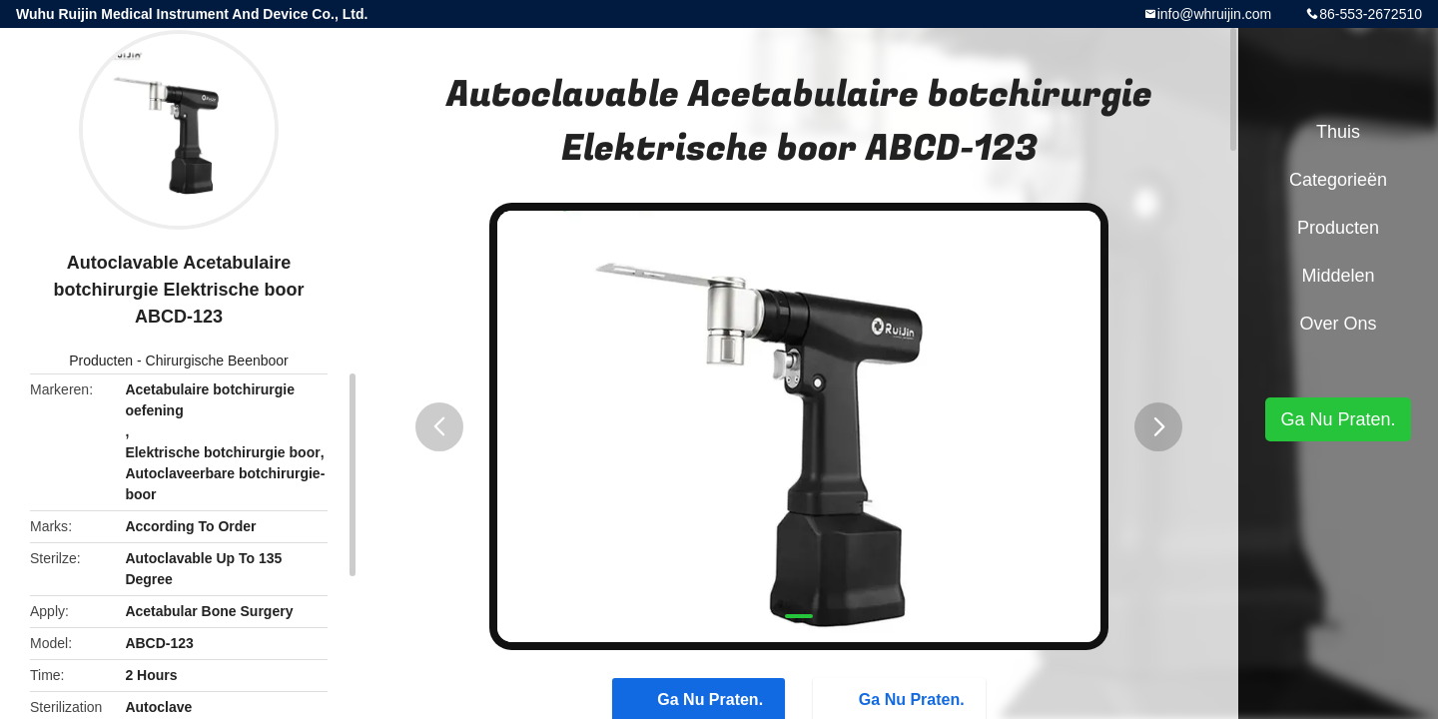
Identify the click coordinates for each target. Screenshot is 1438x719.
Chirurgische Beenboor (217, 360)
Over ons (1337, 324)
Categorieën (1338, 180)
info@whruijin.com (1214, 14)
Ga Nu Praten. (1337, 419)
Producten (101, 360)
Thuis (1338, 132)
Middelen (1337, 276)
